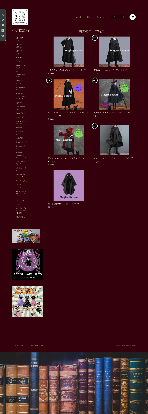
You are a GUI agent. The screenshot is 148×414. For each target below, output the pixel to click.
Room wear (19, 200)
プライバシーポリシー (18, 345)
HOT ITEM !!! (20, 57)
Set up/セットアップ (20, 66)
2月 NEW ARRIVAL (18, 52)
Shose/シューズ (20, 142)
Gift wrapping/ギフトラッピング (20, 193)
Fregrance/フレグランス (21, 162)
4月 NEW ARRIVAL (19, 39)
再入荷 (17, 61)
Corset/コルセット (20, 147)
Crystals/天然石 (21, 181)
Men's (17, 204)
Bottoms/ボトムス (20, 107)
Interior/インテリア (20, 169)
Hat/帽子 (18, 127)
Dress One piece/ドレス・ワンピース (20, 96)
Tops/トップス (20, 102)
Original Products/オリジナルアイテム (20, 155)
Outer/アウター (20, 113)
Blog (89, 17)
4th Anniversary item (20, 74)
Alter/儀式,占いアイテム (20, 186)
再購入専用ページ (20, 218)
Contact (100, 17)
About (78, 17)
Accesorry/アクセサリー (20, 122)
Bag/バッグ (19, 117)
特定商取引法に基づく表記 (35, 345)
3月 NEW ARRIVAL (19, 45)
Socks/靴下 (19, 138)
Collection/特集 (20, 88)
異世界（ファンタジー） (20, 82)
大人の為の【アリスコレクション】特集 (20, 210)
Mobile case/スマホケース (20, 132)
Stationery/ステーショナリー (20, 175)
